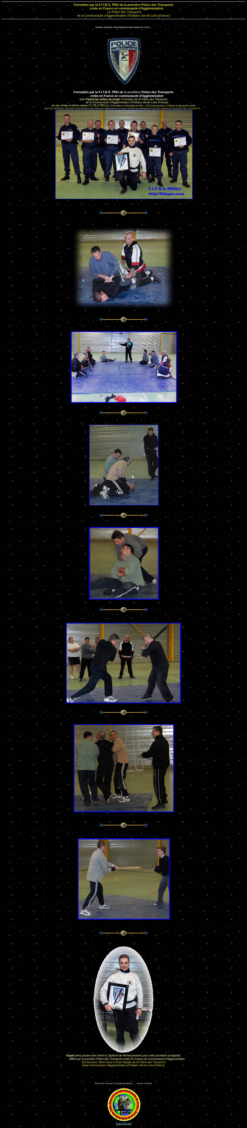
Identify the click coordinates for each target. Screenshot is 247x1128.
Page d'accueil (124, 1123)
